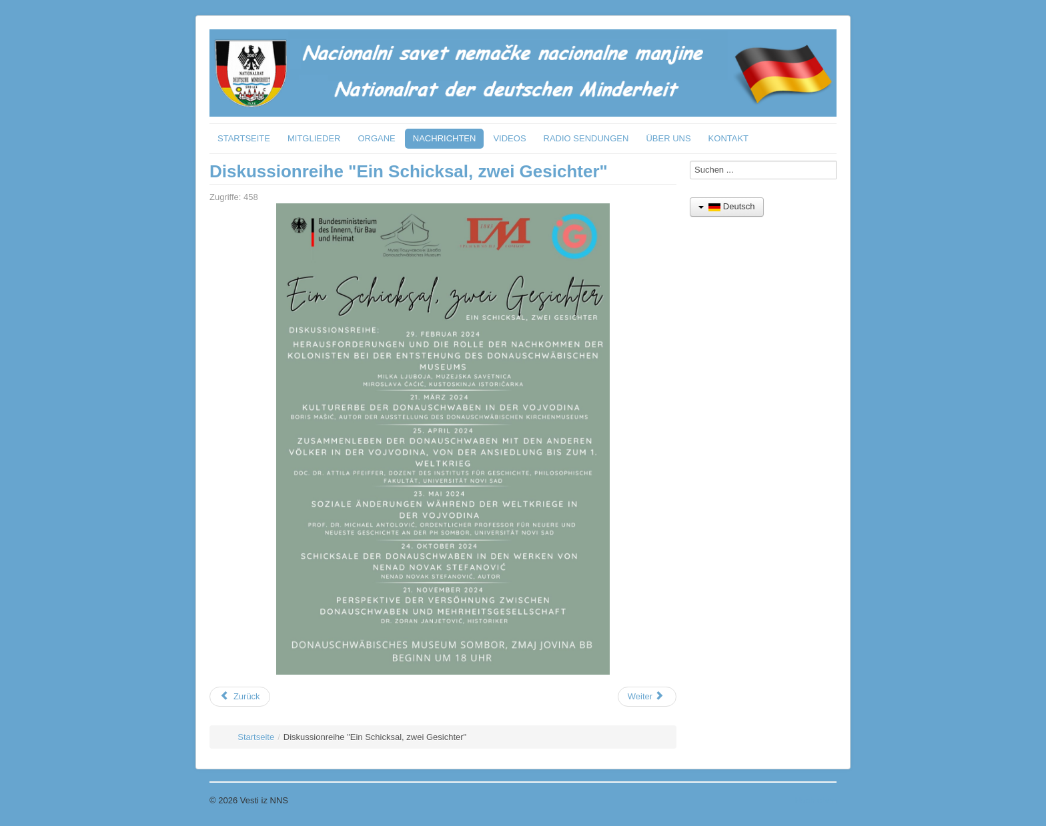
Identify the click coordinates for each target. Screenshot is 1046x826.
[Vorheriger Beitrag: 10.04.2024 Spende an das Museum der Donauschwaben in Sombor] (239, 697)
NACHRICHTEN (444, 138)
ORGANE (376, 138)
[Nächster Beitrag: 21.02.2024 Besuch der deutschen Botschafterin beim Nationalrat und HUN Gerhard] (647, 697)
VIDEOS (509, 138)
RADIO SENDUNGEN (586, 138)
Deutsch (726, 206)
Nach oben (816, 800)
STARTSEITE (243, 138)
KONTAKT (728, 138)
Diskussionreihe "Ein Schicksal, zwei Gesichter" (408, 171)
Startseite (255, 737)
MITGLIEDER (314, 138)
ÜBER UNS (668, 138)
